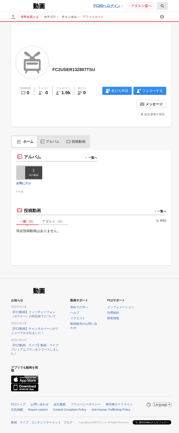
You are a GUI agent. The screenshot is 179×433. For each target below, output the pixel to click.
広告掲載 (17, 409)
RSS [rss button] (161, 220)
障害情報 (113, 318)
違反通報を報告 (154, 114)
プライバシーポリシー (86, 404)
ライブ (24, 422)
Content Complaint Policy (69, 409)
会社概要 (60, 404)
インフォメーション (120, 307)
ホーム (24, 141)
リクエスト (77, 318)
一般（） (27, 221)
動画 (14, 422)
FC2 (21, 5)
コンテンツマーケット (46, 422)
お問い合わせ (40, 404)
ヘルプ (74, 312)
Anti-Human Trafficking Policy (110, 409)
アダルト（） (53, 221)
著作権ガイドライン (119, 404)
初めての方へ (79, 307)
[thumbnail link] (29, 173)
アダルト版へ (141, 6)
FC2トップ (18, 404)
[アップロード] (13, 16)
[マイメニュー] (162, 16)
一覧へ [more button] (91, 157)
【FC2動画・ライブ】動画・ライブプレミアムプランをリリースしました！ (35, 349)
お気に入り (23, 183)
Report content (38, 409)
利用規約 (113, 312)
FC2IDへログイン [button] (108, 6)
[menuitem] (162, 6)
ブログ (68, 422)
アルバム (49, 141)
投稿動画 (75, 141)
